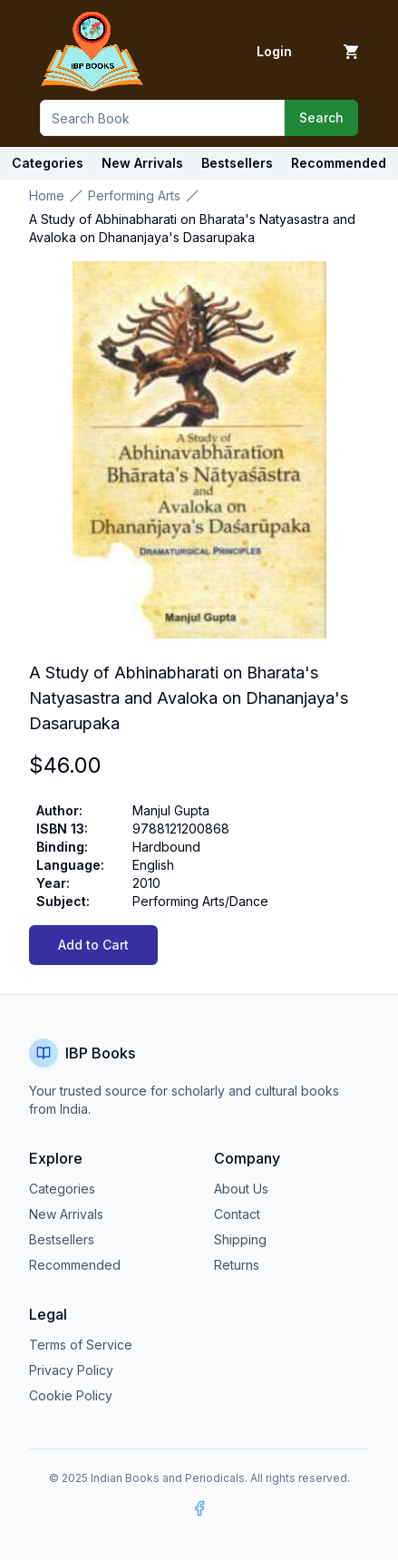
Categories (47, 163)
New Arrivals (66, 1214)
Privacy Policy (71, 1370)
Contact (237, 1214)
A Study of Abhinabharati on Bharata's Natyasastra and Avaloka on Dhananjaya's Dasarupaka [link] (192, 228)
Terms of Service (80, 1344)
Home (46, 195)
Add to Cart (93, 944)
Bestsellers (61, 1239)
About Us (241, 1188)
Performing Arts (134, 195)
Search (321, 117)
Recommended (75, 1264)
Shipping (240, 1239)
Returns (236, 1264)
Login (274, 51)
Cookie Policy (70, 1395)
